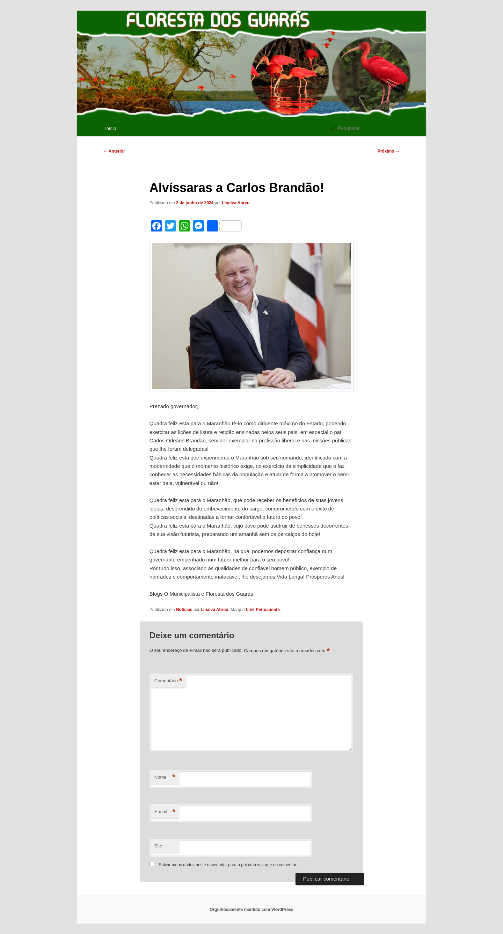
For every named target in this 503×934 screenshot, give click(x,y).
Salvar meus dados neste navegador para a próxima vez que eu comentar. (228, 864)
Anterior (114, 151)
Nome (164, 777)
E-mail (164, 812)
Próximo (389, 151)
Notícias (184, 609)
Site (158, 845)
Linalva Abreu (235, 202)
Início (110, 128)
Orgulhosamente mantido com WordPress (251, 909)
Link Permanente (263, 609)
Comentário (168, 681)
